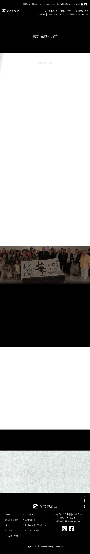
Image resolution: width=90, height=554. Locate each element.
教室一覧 (8, 530)
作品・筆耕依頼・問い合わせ (76, 14)
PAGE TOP (84, 503)
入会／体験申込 (54, 14)
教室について (66, 10)
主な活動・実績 (82, 10)
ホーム (8, 514)
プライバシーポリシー (32, 530)
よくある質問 (39, 14)
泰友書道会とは (51, 10)
